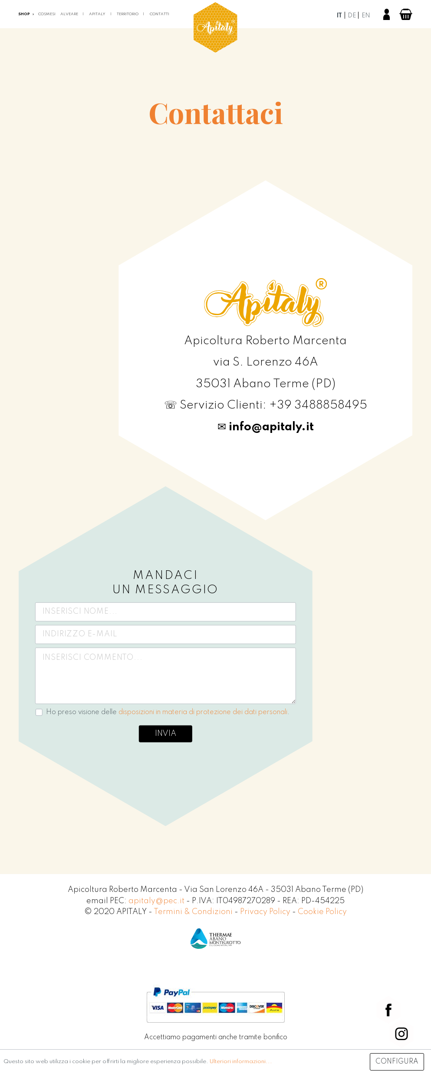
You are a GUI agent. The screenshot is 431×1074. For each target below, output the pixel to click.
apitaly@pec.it (156, 901)
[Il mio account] (386, 14)
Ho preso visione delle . (168, 711)
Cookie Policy (322, 912)
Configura (396, 1061)
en (366, 16)
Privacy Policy (266, 912)
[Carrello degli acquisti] (406, 14)
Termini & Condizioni (194, 912)
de (352, 16)
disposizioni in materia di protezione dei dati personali (202, 711)
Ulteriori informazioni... (241, 1061)
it (339, 16)
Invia (165, 734)
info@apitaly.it (271, 427)
